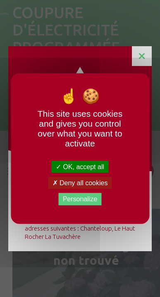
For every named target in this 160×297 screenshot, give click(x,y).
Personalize (80, 199)
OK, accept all (80, 166)
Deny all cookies (80, 182)
